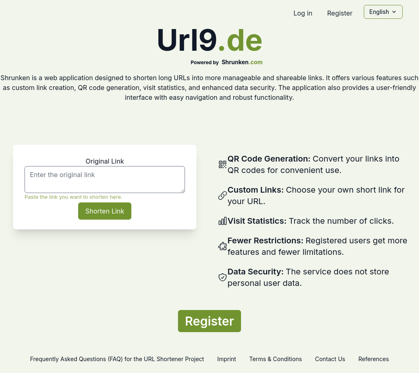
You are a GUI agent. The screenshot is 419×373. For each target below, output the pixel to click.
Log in (302, 13)
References (373, 358)
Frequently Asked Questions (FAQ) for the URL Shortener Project (117, 358)
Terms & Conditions (275, 358)
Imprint (226, 358)
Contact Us (330, 358)
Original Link (105, 161)
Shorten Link (104, 211)
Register (339, 13)
